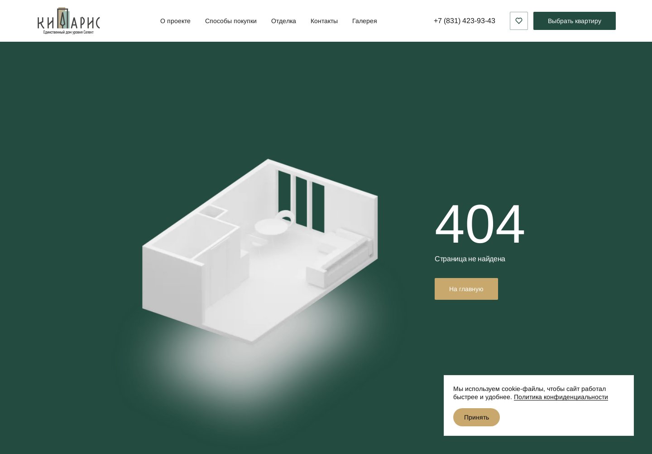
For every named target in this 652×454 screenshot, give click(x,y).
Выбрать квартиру (574, 20)
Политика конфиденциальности (561, 396)
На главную (466, 289)
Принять (476, 417)
